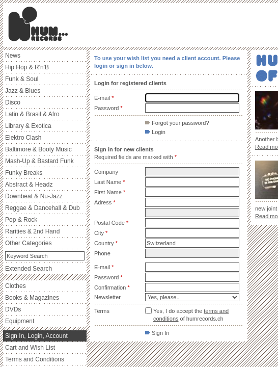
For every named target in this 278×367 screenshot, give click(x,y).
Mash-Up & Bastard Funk (39, 161)
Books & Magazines (32, 297)
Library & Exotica (28, 125)
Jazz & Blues (22, 90)
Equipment (19, 321)
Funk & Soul (21, 79)
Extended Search (28, 268)
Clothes (15, 286)
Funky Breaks (23, 172)
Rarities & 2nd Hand (32, 231)
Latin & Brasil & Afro (32, 114)
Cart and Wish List (30, 347)
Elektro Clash (23, 137)
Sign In (157, 333)
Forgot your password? (177, 123)
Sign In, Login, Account (36, 335)
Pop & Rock (21, 219)
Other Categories (28, 243)
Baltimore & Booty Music (38, 149)
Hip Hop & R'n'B (27, 67)
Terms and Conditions (34, 359)
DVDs (13, 309)
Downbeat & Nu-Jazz (34, 196)
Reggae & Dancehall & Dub (42, 208)
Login (155, 132)
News (12, 55)
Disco (12, 102)
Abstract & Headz (28, 184)
